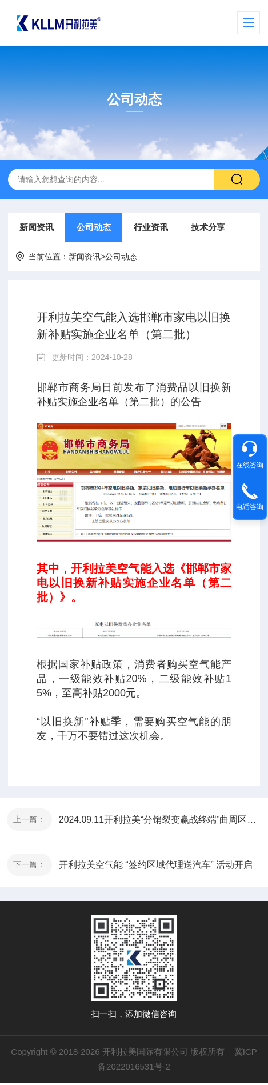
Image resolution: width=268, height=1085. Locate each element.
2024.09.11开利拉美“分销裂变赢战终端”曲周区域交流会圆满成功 (160, 820)
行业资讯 (151, 227)
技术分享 (208, 227)
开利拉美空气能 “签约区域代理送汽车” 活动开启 (156, 866)
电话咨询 (249, 507)
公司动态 (94, 227)
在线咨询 (249, 465)
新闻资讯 (36, 227)
